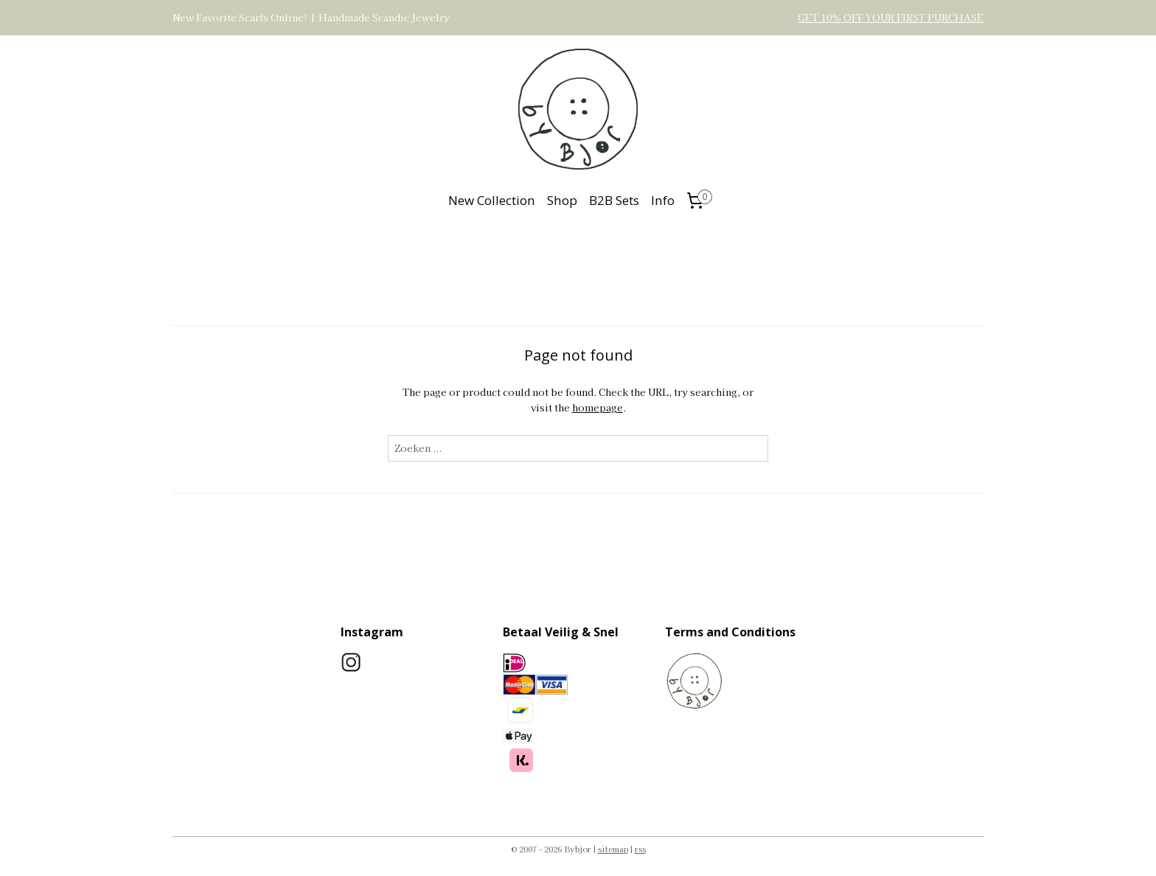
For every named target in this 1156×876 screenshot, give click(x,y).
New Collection (491, 200)
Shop (562, 200)
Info (663, 200)
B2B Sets (614, 200)
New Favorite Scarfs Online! (240, 17)
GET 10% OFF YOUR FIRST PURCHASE (890, 17)
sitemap (613, 849)
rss (640, 849)
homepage (596, 407)
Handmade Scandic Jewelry (384, 17)
